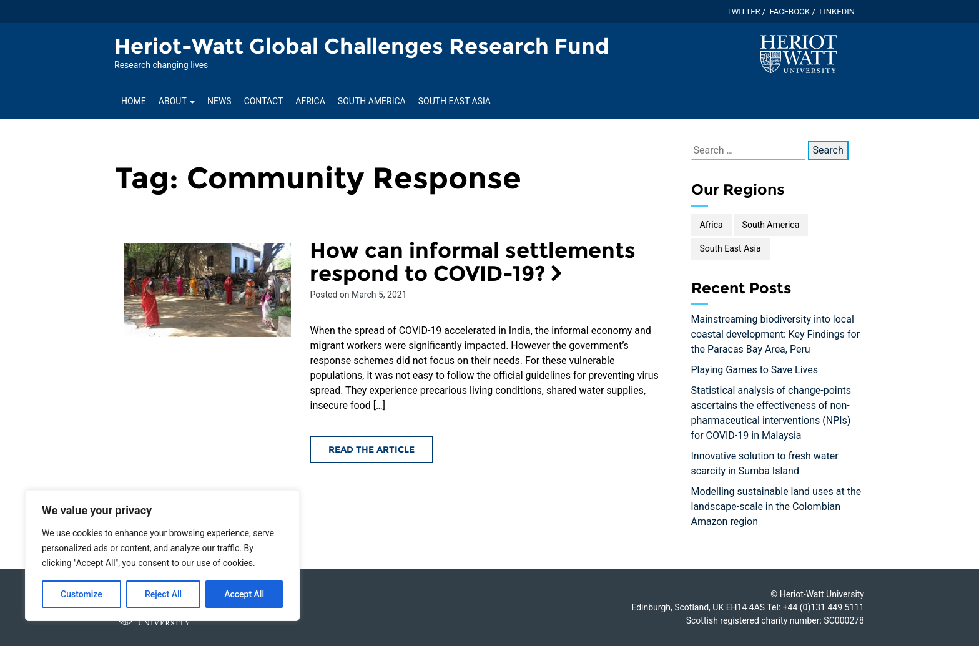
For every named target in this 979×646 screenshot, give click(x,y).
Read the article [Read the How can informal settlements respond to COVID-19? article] (371, 449)
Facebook (790, 11)
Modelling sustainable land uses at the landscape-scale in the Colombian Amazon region (776, 506)
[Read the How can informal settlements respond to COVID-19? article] (207, 290)
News (219, 101)
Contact (263, 101)
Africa (310, 101)
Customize (81, 594)
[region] (162, 555)
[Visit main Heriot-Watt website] (798, 53)
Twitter (743, 11)
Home (133, 101)
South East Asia (454, 101)
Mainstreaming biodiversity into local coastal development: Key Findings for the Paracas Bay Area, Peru (775, 334)
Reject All (163, 594)
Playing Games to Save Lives (754, 370)
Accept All (244, 594)
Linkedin (837, 11)
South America (372, 101)
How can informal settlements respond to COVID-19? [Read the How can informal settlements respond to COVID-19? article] (473, 261)
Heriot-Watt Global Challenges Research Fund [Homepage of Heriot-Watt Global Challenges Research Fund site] (361, 46)
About (177, 101)
